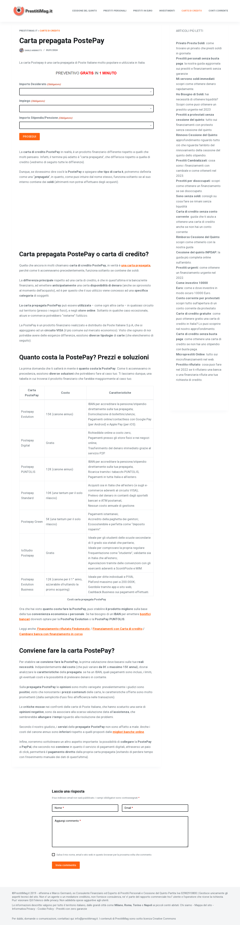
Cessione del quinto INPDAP (196, 252)
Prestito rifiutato (188, 364)
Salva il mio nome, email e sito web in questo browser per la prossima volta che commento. (104, 854)
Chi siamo (186, 905)
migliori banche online (128, 732)
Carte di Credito (50, 30)
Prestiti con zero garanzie (71, 908)
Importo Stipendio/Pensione (45, 118)
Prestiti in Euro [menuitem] (142, 10)
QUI (31, 900)
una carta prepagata (135, 265)
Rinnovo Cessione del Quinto (196, 135)
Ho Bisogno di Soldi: (190, 94)
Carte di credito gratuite (193, 313)
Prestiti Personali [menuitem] (114, 10)
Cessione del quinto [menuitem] (84, 10)
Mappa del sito (203, 905)
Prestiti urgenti (187, 267)
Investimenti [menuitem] (167, 10)
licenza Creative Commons (160, 918)
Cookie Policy (46, 908)
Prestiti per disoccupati (193, 181)
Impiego (32, 101)
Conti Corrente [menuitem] (218, 10)
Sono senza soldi (188, 196)
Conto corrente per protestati (197, 298)
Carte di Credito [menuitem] (191, 10)
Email (129, 808)
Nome (59, 808)
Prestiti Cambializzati (191, 160)
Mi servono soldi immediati (195, 79)
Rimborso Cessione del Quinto (197, 237)
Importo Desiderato (40, 84)
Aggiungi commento (68, 821)
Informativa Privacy (23, 908)
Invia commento (66, 865)
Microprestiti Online (190, 354)
